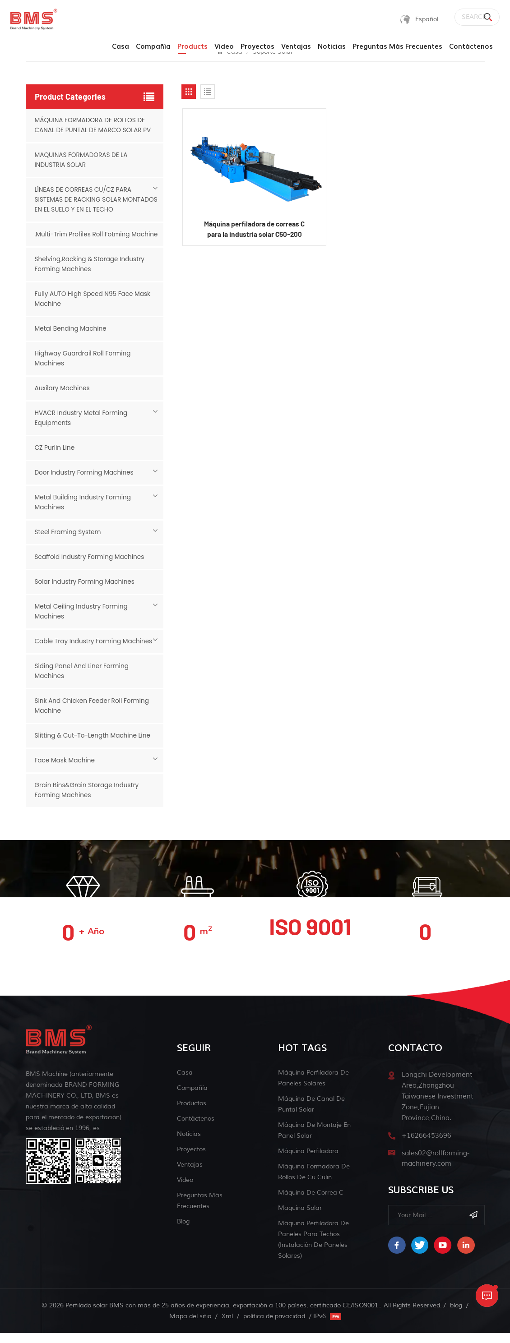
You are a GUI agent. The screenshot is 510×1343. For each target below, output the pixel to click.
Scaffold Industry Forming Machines (91, 567)
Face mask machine (66, 770)
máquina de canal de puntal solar (311, 1114)
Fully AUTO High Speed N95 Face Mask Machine (94, 309)
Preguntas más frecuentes (397, 46)
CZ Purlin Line (55, 457)
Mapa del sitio (190, 1326)
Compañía (153, 46)
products (192, 46)
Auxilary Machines (63, 398)
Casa (120, 46)
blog (183, 1231)
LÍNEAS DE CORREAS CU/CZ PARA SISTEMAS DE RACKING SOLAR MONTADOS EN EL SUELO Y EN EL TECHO (94, 199)
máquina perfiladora (308, 1161)
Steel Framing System (69, 542)
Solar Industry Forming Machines (86, 591)
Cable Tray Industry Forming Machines (95, 651)
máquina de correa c (310, 1202)
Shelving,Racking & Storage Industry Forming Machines (91, 274)
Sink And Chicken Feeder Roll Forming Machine (94, 715)
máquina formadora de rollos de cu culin (314, 1181)
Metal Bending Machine (72, 338)
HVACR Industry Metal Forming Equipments (82, 428)
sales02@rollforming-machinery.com (435, 1168)
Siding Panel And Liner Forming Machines (83, 681)
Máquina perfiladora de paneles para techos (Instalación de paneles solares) (313, 1249)
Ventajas (296, 46)
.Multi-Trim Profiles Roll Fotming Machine (84, 239)
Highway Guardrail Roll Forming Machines (84, 368)
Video (224, 46)
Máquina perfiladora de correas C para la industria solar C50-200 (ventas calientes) (254, 231)
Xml (227, 1326)
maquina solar (300, 1218)
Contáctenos (471, 46)
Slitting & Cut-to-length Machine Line (94, 745)
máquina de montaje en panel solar (314, 1140)
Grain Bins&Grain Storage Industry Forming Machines (88, 800)
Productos (191, 1113)
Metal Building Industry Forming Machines (84, 512)
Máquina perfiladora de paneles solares (313, 1088)
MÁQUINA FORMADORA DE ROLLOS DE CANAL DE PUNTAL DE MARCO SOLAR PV (94, 125)
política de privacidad (274, 1326)
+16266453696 (426, 1145)
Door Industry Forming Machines (85, 482)
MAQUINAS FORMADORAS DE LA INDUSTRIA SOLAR (82, 160)
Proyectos (257, 46)
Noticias (332, 46)
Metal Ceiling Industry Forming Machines (82, 621)
